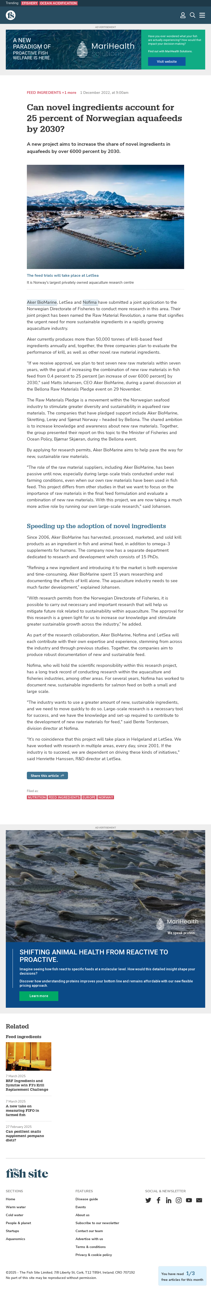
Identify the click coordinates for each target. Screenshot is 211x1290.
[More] (202, 15)
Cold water (14, 1215)
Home (10, 1199)
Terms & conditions (90, 1247)
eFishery (29, 3)
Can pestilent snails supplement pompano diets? (25, 1136)
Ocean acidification (58, 3)
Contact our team (89, 1231)
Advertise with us (89, 1239)
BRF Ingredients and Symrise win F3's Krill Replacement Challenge (27, 1085)
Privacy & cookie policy (93, 1255)
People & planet (18, 1223)
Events (80, 1207)
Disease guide (86, 1199)
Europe (89, 797)
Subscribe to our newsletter (97, 1223)
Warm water (16, 1207)
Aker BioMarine (42, 302)
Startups (12, 1231)
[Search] (193, 15)
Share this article (47, 775)
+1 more (69, 93)
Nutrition (37, 797)
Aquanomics (15, 1239)
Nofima (90, 302)
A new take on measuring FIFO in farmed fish (22, 1110)
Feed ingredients (44, 93)
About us (82, 1215)
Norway (105, 797)
